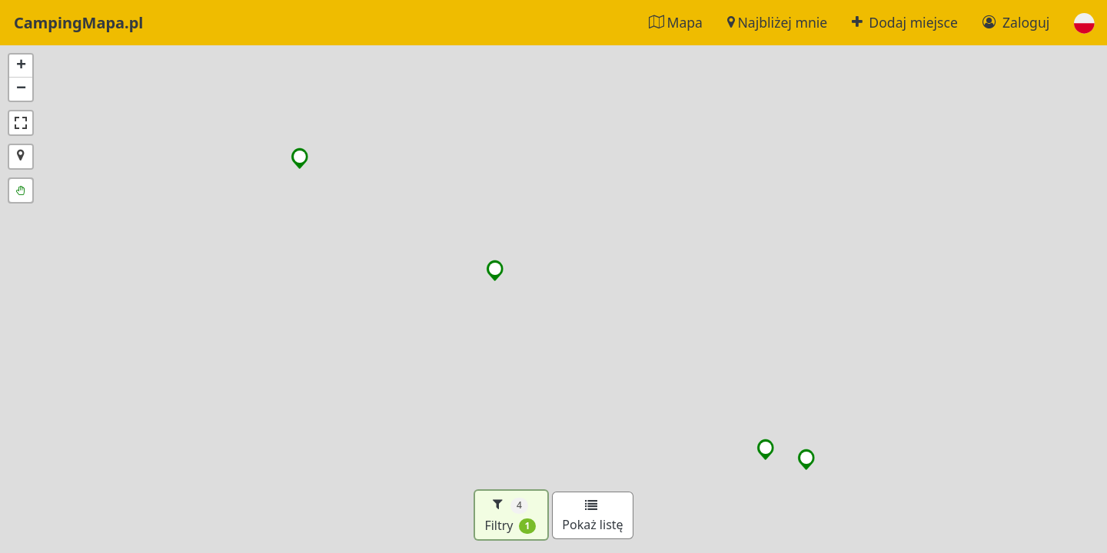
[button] (1084, 22)
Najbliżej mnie (777, 22)
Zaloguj (1015, 22)
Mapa (676, 22)
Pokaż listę (592, 516)
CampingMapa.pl (78, 22)
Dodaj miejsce (905, 22)
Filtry (510, 515)
